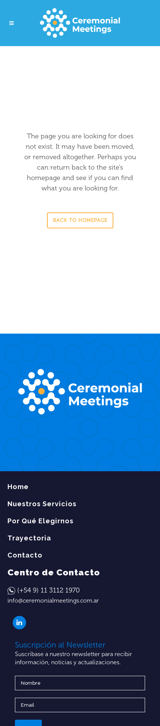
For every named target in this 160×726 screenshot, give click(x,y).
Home (18, 487)
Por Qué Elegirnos (40, 521)
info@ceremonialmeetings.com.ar (53, 600)
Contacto (25, 555)
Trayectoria (29, 538)
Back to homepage (80, 220)
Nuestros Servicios (41, 504)
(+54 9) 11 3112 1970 (48, 590)
